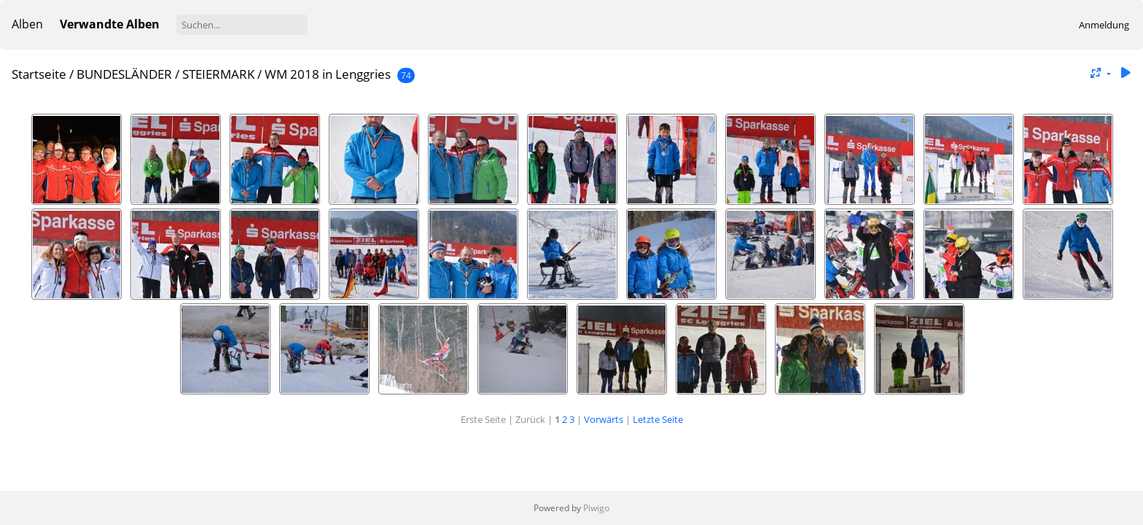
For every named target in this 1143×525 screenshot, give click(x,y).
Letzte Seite (658, 419)
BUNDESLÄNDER (124, 74)
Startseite (39, 74)
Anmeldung (1104, 24)
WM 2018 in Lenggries (329, 74)
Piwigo (596, 508)
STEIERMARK (218, 74)
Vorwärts (603, 419)
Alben (27, 24)
